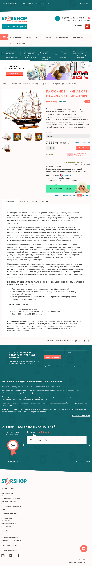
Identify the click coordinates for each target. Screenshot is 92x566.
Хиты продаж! (16, 37)
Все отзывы (13, 461)
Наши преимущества (81, 415)
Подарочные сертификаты (11, 506)
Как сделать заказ (8, 493)
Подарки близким (43, 37)
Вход (77, 3)
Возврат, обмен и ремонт (11, 543)
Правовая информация (10, 537)
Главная (4, 84)
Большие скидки (61, 37)
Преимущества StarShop (10, 498)
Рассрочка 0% (40, 3)
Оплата (30, 3)
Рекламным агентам (8, 523)
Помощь (49, 3)
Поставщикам (6, 518)
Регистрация (84, 3)
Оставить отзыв (83, 461)
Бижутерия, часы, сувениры (20, 84)
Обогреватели (78, 37)
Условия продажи (8, 504)
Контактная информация (10, 535)
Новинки (29, 37)
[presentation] (23, 445)
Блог (3, 509)
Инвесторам (6, 526)
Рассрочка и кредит (9, 501)
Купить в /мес (82, 154)
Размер (49, 133)
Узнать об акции (52, 357)
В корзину (83, 147)
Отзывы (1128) (13, 3)
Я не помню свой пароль (10, 545)
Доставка (23, 3)
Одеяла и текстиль (18, 43)
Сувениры (35, 84)
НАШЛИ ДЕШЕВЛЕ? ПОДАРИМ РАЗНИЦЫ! (72, 195)
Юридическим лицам (9, 496)
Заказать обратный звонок (11, 540)
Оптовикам (5, 521)
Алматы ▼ (67, 175)
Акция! (4, 3)
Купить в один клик (82, 142)
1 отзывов (62, 102)
